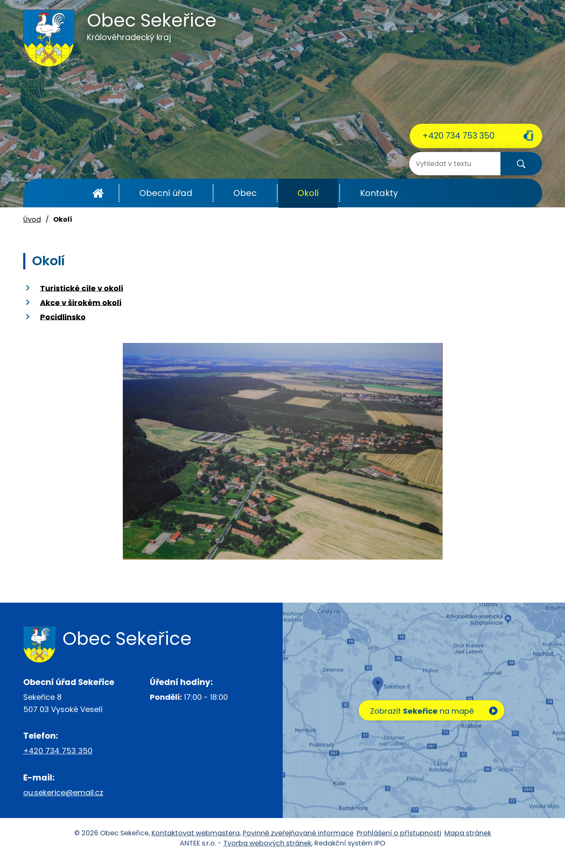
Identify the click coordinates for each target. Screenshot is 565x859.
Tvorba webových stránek (267, 843)
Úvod (98, 193)
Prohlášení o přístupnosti (399, 833)
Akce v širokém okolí (81, 302)
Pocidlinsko (63, 316)
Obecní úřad (165, 193)
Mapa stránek (467, 833)
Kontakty (379, 193)
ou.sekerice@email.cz (63, 792)
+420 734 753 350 (458, 135)
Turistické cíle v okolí (81, 288)
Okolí (308, 193)
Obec (245, 193)
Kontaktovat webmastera (195, 833)
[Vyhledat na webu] (443, 163)
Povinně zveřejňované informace (298, 833)
